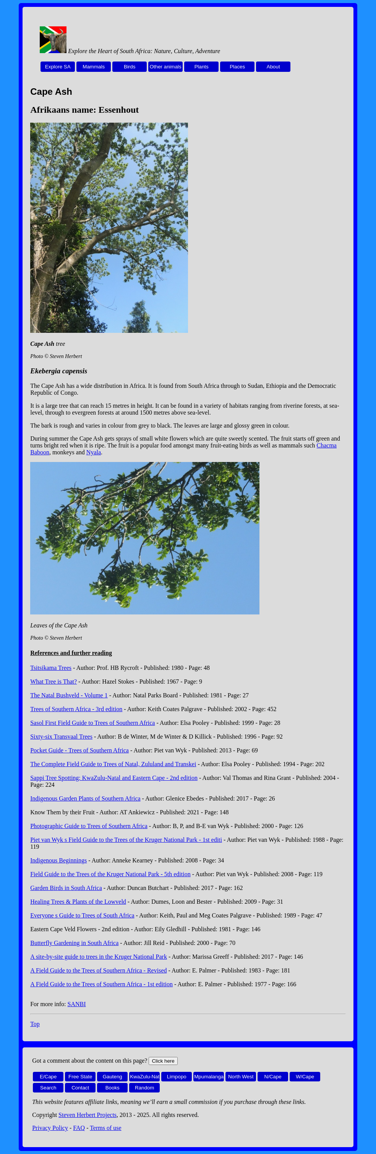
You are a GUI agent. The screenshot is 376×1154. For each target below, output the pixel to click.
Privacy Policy (50, 1128)
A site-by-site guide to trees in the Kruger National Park (98, 956)
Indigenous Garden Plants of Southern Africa (85, 798)
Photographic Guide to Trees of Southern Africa (88, 826)
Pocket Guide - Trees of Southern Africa (79, 750)
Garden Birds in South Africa (66, 888)
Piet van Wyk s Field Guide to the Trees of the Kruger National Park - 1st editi (126, 839)
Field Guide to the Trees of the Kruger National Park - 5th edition (110, 874)
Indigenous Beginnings (58, 860)
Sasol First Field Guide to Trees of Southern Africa (92, 723)
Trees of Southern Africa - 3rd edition (76, 709)
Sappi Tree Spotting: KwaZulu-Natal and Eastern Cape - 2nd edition (114, 778)
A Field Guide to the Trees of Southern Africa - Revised (98, 970)
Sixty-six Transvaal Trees (61, 736)
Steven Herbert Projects (87, 1115)
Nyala (93, 452)
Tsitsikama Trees (50, 668)
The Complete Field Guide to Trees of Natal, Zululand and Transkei (113, 764)
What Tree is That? (53, 681)
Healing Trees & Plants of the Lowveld (78, 901)
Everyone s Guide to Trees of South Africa (82, 915)
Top (35, 1024)
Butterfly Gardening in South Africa (74, 943)
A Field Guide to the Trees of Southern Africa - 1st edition (101, 984)
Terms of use (105, 1128)
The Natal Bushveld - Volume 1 (69, 695)
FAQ (79, 1128)
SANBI (77, 1004)
